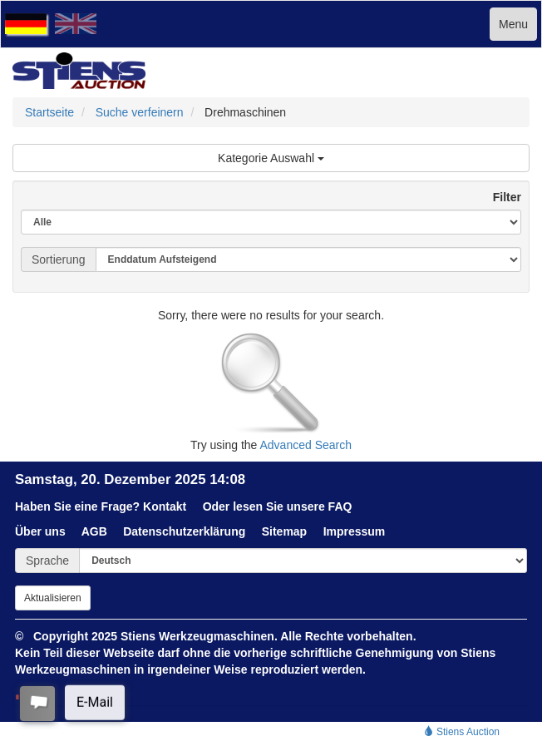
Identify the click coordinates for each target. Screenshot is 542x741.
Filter (500, 197)
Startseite (49, 112)
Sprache (47, 560)
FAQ (340, 506)
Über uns (40, 531)
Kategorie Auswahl (271, 158)
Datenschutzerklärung (184, 531)
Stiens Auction (462, 732)
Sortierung (59, 259)
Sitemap (284, 531)
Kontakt (164, 506)
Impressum (354, 531)
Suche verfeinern (140, 112)
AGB (94, 531)
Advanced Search (306, 445)
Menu (513, 24)
